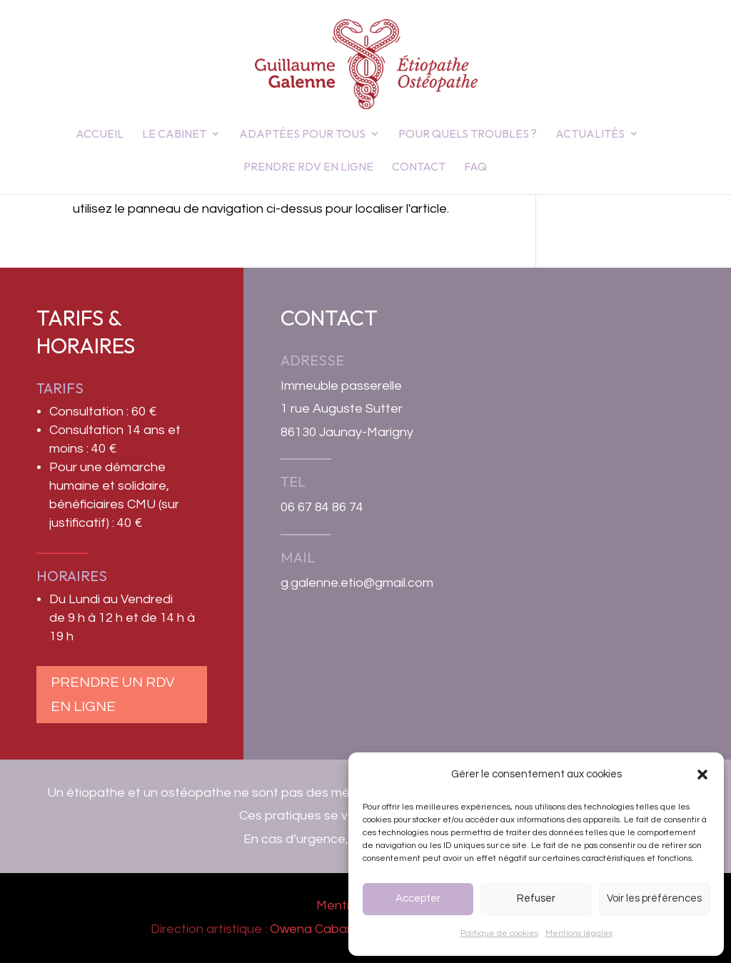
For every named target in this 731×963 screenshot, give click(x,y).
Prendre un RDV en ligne (113, 694)
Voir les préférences (654, 898)
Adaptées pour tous (302, 134)
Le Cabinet (174, 134)
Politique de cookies (499, 933)
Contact (418, 167)
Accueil (99, 134)
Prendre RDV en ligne (308, 167)
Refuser (536, 898)
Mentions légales (578, 933)
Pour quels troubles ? (467, 134)
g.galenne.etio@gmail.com (357, 583)
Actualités (590, 134)
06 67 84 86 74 (322, 507)
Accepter (417, 898)
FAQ (475, 167)
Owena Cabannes (322, 929)
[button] (702, 774)
